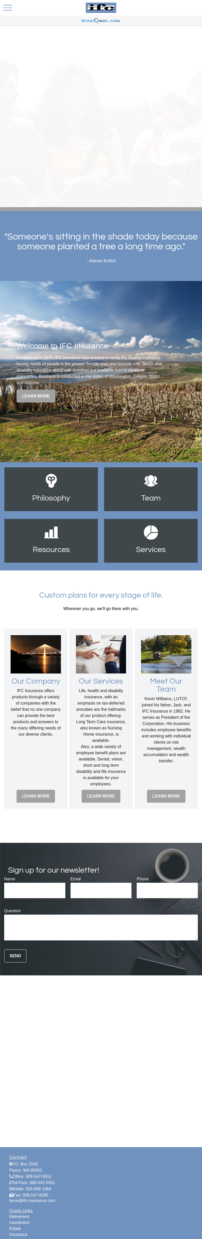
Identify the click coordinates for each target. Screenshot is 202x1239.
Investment (19, 1222)
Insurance (18, 1234)
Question (12, 911)
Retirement (19, 1216)
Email (76, 879)
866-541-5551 (42, 1182)
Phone (143, 879)
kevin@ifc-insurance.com (32, 1200)
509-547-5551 (38, 1176)
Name (9, 879)
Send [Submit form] (15, 956)
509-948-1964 (38, 1189)
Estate (15, 1228)
